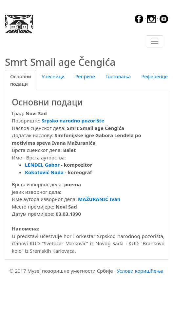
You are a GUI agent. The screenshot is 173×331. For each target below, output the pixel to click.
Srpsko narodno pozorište (73, 120)
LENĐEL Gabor (42, 164)
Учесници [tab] (53, 76)
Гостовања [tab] (118, 76)
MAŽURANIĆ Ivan (99, 199)
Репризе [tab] (85, 76)
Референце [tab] (154, 76)
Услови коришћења (140, 270)
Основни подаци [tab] (20, 80)
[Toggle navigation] (154, 41)
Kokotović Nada (44, 172)
